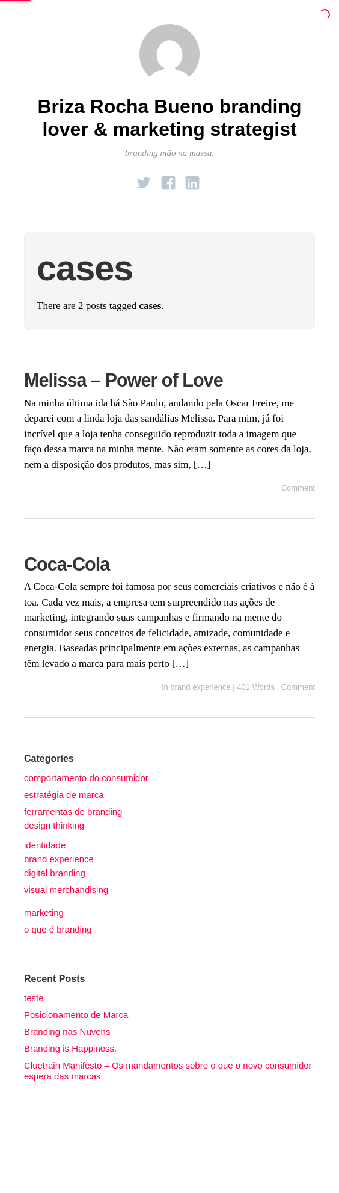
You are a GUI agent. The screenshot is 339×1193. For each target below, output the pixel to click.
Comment (298, 487)
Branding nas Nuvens (67, 1031)
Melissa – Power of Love (123, 380)
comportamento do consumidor (86, 778)
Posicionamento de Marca (76, 1015)
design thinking (54, 825)
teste (34, 998)
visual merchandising (66, 890)
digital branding (54, 873)
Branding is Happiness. (70, 1048)
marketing (44, 912)
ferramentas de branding (73, 811)
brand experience (200, 687)
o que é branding (58, 929)
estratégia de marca (64, 795)
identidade (45, 845)
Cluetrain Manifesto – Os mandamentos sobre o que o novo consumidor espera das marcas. (168, 1070)
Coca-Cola (66, 564)
